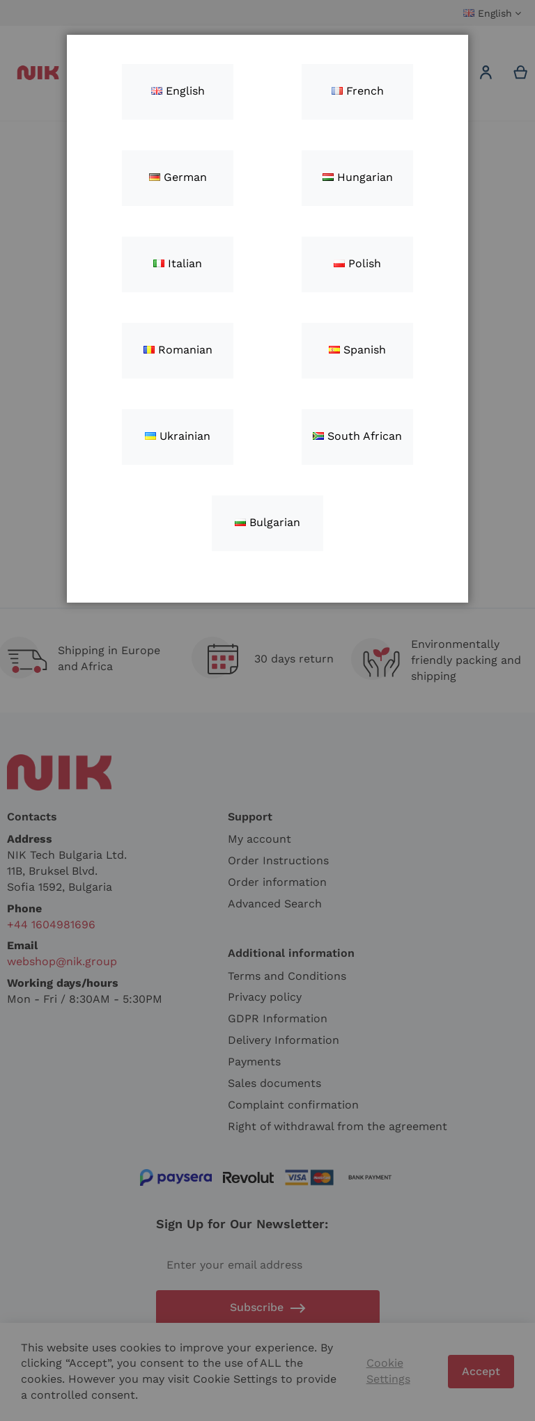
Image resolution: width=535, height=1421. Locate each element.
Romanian (178, 349)
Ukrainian (177, 436)
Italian (177, 263)
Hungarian (358, 177)
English (178, 90)
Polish (357, 263)
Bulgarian (267, 522)
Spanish (357, 349)
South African (357, 436)
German (178, 177)
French (358, 90)
